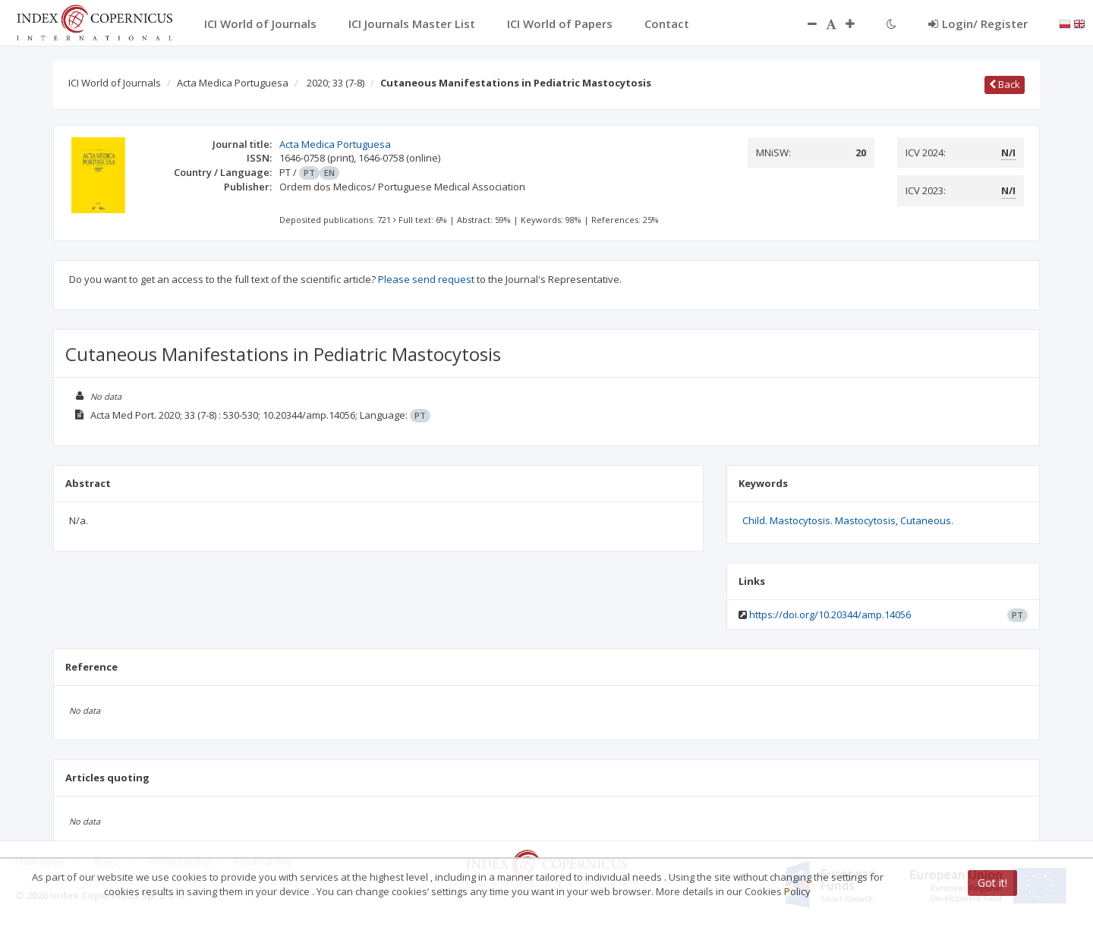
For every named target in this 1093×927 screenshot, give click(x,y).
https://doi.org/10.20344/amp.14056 (830, 614)
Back (1004, 84)
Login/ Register (978, 23)
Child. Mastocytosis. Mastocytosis (819, 520)
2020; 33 (335, 83)
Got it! (992, 882)
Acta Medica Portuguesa (232, 83)
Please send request (426, 279)
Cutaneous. (926, 520)
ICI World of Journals (114, 83)
